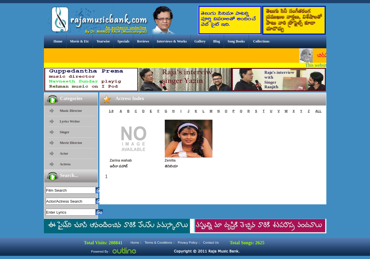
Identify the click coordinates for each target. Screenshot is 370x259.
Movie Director (71, 143)
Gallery (200, 41)
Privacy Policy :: (189, 242)
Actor (64, 153)
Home (57, 41)
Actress (65, 164)
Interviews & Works (172, 41)
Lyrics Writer (70, 121)
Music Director (71, 111)
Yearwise (103, 41)
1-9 (111, 111)
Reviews (143, 41)
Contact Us (211, 242)
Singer (64, 132)
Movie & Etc (79, 41)
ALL (318, 111)
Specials (123, 41)
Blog (216, 41)
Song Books (236, 41)
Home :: (136, 242)
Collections (261, 41)
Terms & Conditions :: (160, 242)
